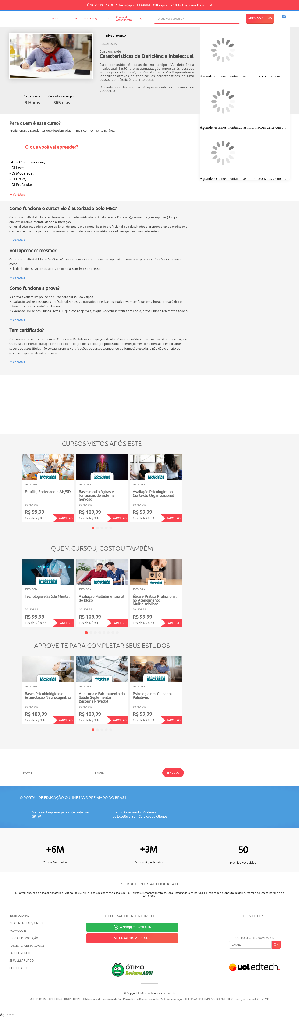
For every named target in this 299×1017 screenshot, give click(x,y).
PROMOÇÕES (18, 930)
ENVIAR (173, 772)
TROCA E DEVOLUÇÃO (23, 938)
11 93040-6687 (135, 927)
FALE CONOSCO (19, 953)
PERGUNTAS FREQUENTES (26, 923)
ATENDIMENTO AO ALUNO (132, 938)
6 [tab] (108, 632)
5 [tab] (110, 528)
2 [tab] (97, 528)
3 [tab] (101, 528)
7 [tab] (112, 632)
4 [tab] (106, 528)
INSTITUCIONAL (19, 915)
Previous (15, 485)
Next (188, 485)
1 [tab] (93, 528)
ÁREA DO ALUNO (260, 18)
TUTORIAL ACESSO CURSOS (27, 945)
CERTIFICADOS (18, 968)
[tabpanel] (48, 488)
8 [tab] (117, 632)
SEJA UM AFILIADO (21, 960)
